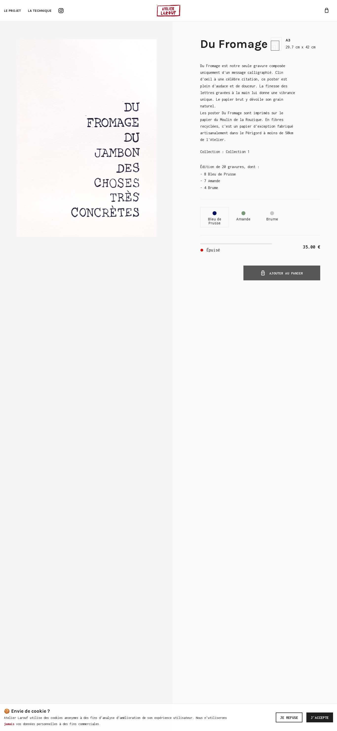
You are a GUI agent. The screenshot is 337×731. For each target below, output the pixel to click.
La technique (40, 11)
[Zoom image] (87, 138)
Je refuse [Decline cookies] (289, 717)
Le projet (12, 11)
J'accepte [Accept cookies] (320, 717)
